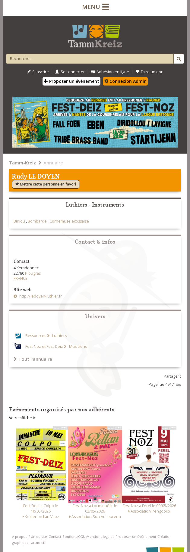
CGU (81, 536)
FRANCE (20, 278)
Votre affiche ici (22, 417)
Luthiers (59, 335)
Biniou (19, 221)
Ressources (35, 335)
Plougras (33, 273)
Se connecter (70, 71)
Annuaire (53, 163)
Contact (55, 536)
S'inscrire (38, 71)
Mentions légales (100, 536)
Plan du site (37, 536)
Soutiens (69, 536)
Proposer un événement (136, 536)
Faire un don (149, 71)
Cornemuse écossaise (69, 221)
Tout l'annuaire (33, 359)
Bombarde (37, 221)
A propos (19, 536)
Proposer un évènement (71, 81)
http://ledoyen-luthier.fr (40, 296)
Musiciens (77, 346)
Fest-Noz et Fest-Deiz (44, 346)
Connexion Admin (125, 81)
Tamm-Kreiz (22, 163)
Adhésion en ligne (110, 71)
